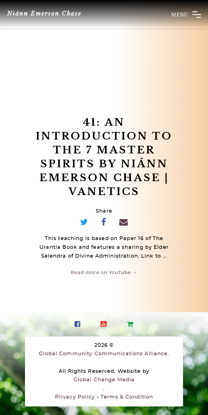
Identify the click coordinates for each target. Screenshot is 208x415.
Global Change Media (104, 379)
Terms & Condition (127, 397)
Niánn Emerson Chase (44, 13)
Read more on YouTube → (104, 272)
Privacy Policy (75, 397)
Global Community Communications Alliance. (104, 353)
